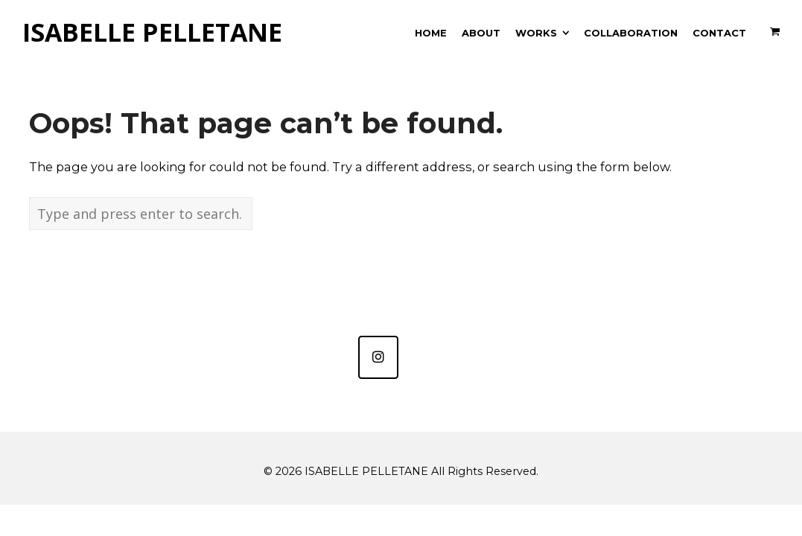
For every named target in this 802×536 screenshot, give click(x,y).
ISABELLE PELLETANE (152, 33)
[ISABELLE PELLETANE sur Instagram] (378, 357)
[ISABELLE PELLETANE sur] (424, 357)
